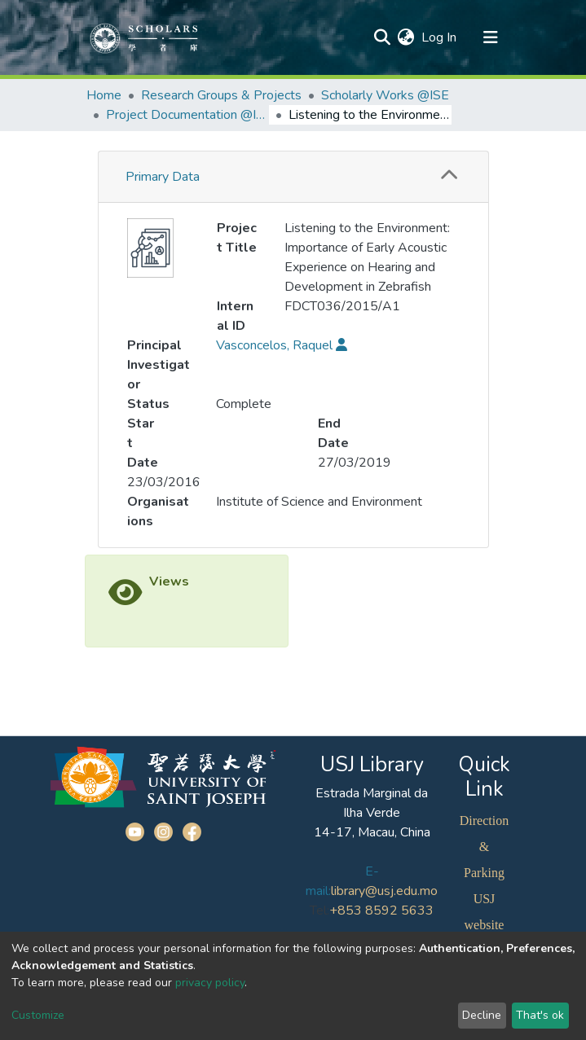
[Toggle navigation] (490, 37)
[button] (406, 37)
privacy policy (210, 982)
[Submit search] (382, 37)
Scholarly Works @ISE (385, 95)
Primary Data (163, 177)
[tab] (293, 177)
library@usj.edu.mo (384, 891)
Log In (439, 37)
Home (103, 95)
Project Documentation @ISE (187, 115)
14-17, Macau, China (372, 832)
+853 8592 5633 (381, 910)
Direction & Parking (484, 847)
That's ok (540, 1015)
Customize (37, 1015)
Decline (481, 1015)
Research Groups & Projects (221, 95)
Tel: (319, 910)
